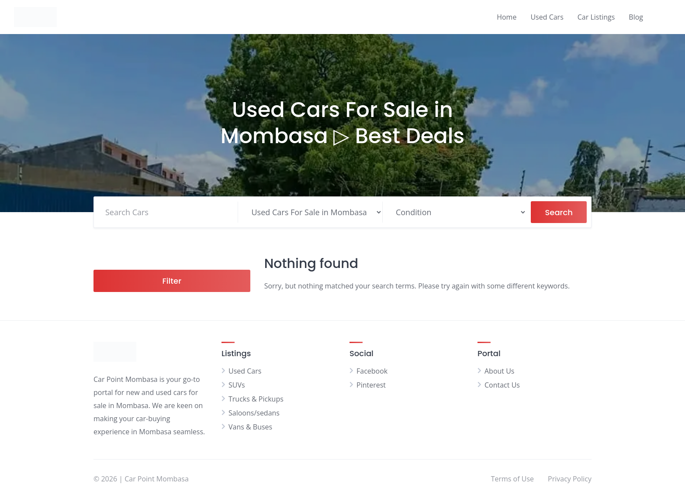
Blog (636, 17)
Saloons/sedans (254, 413)
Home (506, 17)
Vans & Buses (250, 427)
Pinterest (371, 385)
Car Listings (596, 17)
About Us (499, 371)
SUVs (236, 385)
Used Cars (546, 17)
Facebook (371, 371)
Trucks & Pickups (256, 399)
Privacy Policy (570, 479)
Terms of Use (512, 479)
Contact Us (502, 385)
